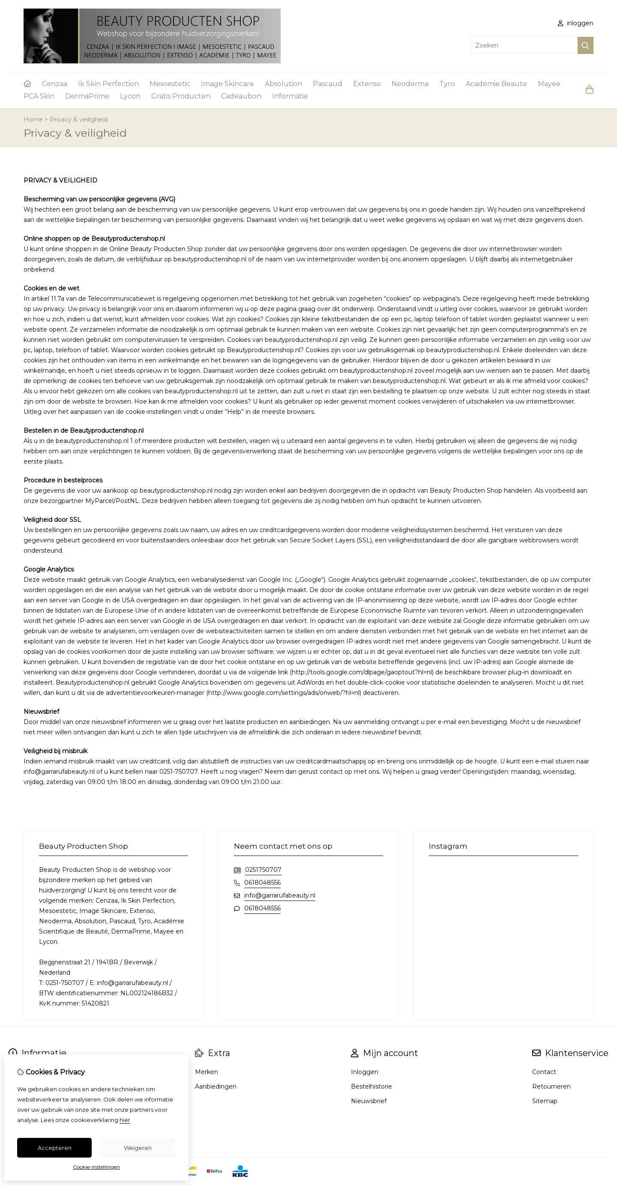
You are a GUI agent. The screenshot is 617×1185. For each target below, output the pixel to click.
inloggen (575, 23)
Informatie (290, 96)
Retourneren (551, 1086)
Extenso (367, 84)
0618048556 (262, 882)
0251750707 (263, 870)
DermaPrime (87, 96)
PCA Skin (39, 96)
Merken (206, 1072)
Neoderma (410, 84)
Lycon (130, 96)
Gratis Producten (180, 96)
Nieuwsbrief (368, 1101)
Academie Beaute (496, 84)
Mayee (549, 84)
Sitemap (544, 1101)
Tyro (447, 84)
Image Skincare (227, 84)
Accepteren (55, 1147)
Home (33, 119)
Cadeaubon (241, 96)
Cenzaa (54, 84)
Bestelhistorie (371, 1086)
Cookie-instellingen (96, 1167)
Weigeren (138, 1147)
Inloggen (364, 1072)
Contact (544, 1072)
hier (125, 1119)
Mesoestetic (170, 84)
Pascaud (327, 84)
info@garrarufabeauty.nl (279, 895)
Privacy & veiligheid (79, 119)
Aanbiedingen (216, 1086)
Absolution (283, 84)
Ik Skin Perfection (108, 84)
